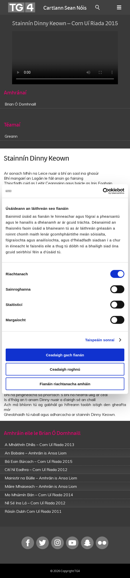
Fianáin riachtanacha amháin (65, 384)
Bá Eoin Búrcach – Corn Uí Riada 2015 (38, 461)
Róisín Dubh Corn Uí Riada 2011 (33, 511)
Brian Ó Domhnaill (20, 104)
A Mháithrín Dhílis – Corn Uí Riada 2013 (39, 444)
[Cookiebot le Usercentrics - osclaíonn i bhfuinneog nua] (102, 191)
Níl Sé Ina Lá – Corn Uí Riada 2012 (35, 502)
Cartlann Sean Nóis (65, 7)
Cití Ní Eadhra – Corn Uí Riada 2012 (36, 469)
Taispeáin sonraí (99, 340)
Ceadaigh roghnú (65, 369)
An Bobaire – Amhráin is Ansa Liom (35, 452)
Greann (11, 136)
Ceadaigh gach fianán (65, 355)
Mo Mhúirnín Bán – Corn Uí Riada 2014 (39, 494)
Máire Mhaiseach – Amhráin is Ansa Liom (41, 486)
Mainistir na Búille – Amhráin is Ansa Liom (41, 477)
